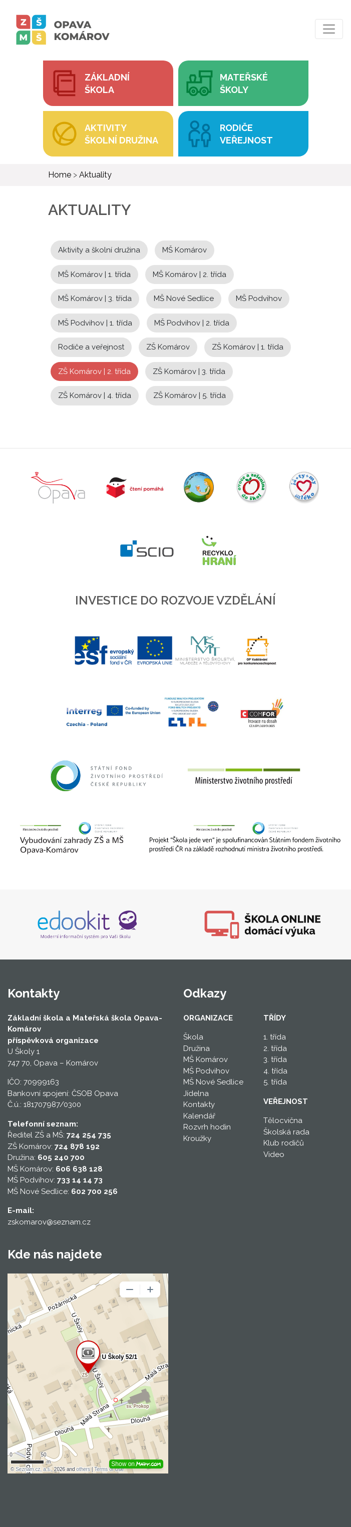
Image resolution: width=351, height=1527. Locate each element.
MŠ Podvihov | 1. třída (95, 323)
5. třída (275, 1082)
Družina (196, 1048)
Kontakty (199, 1104)
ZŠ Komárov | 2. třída (94, 371)
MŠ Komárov (184, 250)
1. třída (274, 1037)
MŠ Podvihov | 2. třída (191, 323)
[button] (243, 83)
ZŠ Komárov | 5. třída (189, 395)
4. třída (275, 1071)
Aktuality (95, 175)
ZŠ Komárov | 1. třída (247, 347)
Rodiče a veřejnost (91, 347)
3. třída (275, 1059)
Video (273, 1154)
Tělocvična (282, 1120)
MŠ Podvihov (259, 298)
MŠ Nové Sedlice (184, 298)
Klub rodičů (283, 1143)
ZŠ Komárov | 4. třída (94, 395)
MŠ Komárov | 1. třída (94, 274)
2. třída (275, 1048)
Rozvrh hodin (207, 1127)
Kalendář (199, 1116)
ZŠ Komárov (168, 347)
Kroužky (197, 1138)
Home (59, 175)
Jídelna (196, 1093)
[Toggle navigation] (329, 29)
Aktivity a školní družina (99, 250)
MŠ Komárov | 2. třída (189, 274)
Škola (193, 1037)
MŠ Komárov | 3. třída (95, 298)
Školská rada (286, 1132)
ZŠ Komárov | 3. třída (189, 371)
